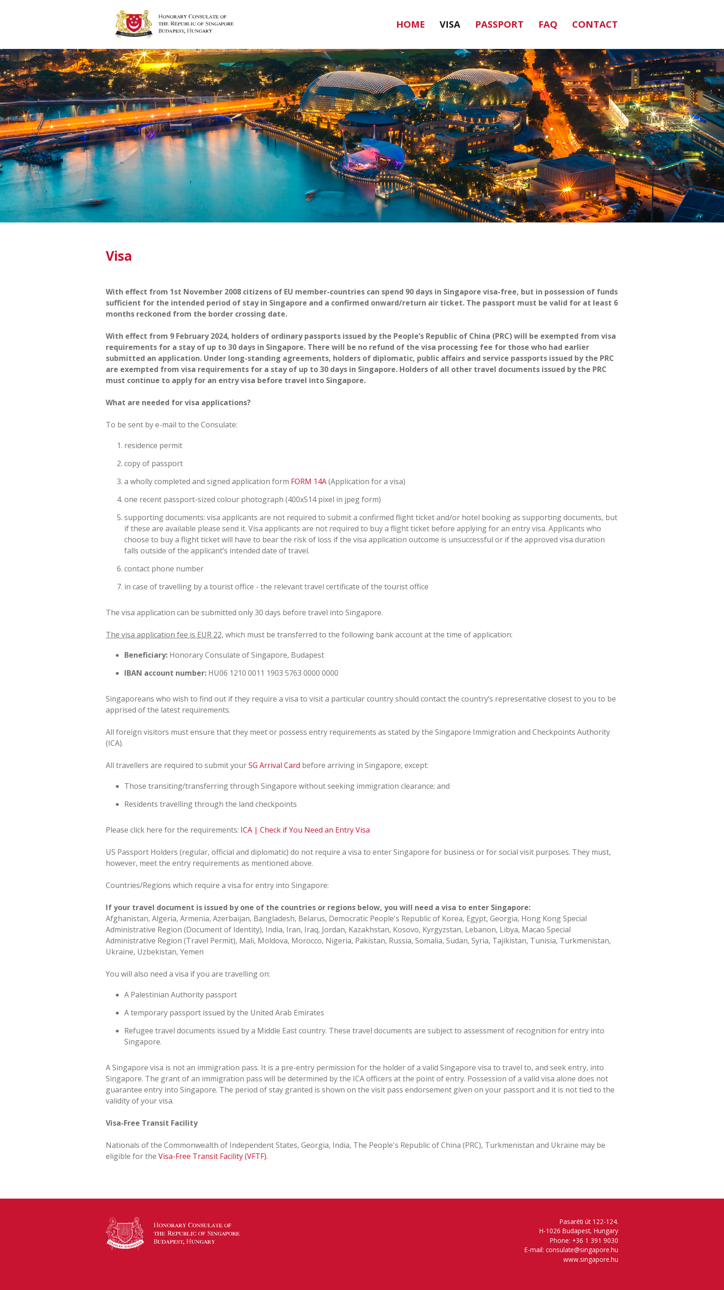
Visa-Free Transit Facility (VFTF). (213, 1156)
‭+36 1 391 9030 (595, 1240)
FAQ (547, 24)
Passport (499, 24)
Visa (450, 24)
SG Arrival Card (274, 765)
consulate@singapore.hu (582, 1249)
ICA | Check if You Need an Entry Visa (305, 830)
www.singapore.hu (590, 1259)
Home (410, 24)
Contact (595, 24)
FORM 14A (308, 481)
